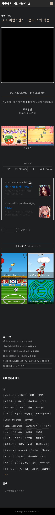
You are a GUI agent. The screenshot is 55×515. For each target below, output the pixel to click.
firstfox (34, 450)
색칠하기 (28, 413)
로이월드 (16, 413)
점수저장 (29, 419)
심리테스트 (17, 431)
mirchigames (42, 413)
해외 (7, 462)
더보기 (5, 474)
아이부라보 (9, 450)
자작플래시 (9, 401)
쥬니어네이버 (41, 444)
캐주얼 (21, 444)
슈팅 (14, 462)
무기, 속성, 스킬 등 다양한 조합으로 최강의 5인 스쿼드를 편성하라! (19, 213)
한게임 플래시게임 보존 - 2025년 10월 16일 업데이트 (26, 361)
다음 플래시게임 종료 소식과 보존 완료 (19, 346)
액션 (44, 401)
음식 (34, 462)
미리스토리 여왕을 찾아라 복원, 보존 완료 (21, 351)
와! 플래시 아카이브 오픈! (14, 366)
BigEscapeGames (13, 425)
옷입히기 (46, 468)
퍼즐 (32, 395)
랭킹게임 (24, 462)
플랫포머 (28, 438)
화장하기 (40, 438)
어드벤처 (46, 450)
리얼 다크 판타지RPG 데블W (18, 186)
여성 (22, 407)
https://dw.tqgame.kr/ (16, 182)
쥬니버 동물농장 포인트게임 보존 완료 (19, 356)
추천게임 (20, 456)
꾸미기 (21, 401)
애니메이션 (9, 395)
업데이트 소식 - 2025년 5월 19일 (17, 341)
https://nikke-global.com (17, 203)
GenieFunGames (13, 419)
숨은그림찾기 (10, 407)
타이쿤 (41, 395)
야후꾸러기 (9, 444)
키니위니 (8, 456)
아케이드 (22, 395)
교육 (7, 413)
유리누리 (45, 425)
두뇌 (7, 431)
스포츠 (17, 438)
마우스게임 (33, 456)
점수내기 (40, 407)
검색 (49, 490)
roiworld (22, 450)
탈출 (30, 407)
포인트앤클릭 (32, 425)
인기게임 (24, 468)
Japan (35, 468)
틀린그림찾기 (10, 468)
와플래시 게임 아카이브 (15, 3)
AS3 (30, 444)
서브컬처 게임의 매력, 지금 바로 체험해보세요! (18, 192)
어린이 (39, 431)
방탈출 (7, 438)
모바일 (29, 431)
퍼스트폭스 (45, 462)
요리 (44, 456)
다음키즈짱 (33, 401)
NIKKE (8, 207)
